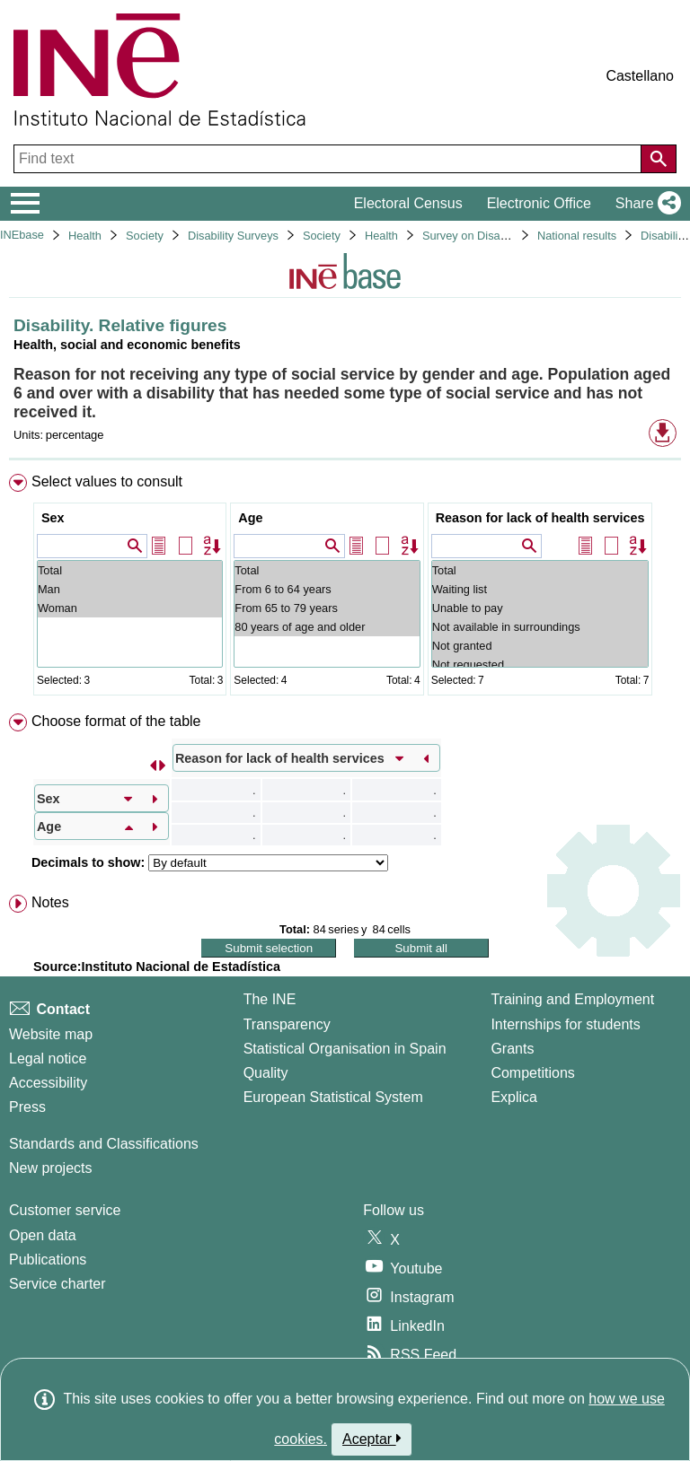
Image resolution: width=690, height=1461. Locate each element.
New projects (50, 1168)
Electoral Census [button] (408, 203)
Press (27, 1107)
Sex (53, 518)
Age (250, 518)
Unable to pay (540, 608)
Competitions (532, 1072)
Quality (265, 1072)
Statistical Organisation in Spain (345, 1048)
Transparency (287, 1024)
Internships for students (565, 1024)
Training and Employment (572, 999)
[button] (644, 204)
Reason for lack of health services (540, 518)
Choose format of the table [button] (116, 721)
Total (130, 570)
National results (576, 235)
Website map (51, 1034)
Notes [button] (50, 902)
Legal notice (47, 1058)
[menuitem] (345, 588)
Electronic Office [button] (539, 203)
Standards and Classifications (104, 1143)
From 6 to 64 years (326, 589)
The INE (269, 999)
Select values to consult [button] (106, 481)
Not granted (540, 645)
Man (130, 589)
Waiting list (540, 589)
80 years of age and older (326, 626)
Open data (42, 1235)
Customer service (64, 1210)
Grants (512, 1048)
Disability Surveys (233, 235)
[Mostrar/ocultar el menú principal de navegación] (25, 204)
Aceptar (371, 1438)
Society (145, 235)
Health (85, 235)
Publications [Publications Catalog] (47, 1259)
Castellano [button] (640, 75)
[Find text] (329, 158)
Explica (514, 1097)
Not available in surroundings (540, 626)
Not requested (540, 664)
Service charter (57, 1283)
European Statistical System (333, 1097)
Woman (130, 608)
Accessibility (48, 1082)
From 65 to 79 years (326, 608)
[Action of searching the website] (659, 158)
